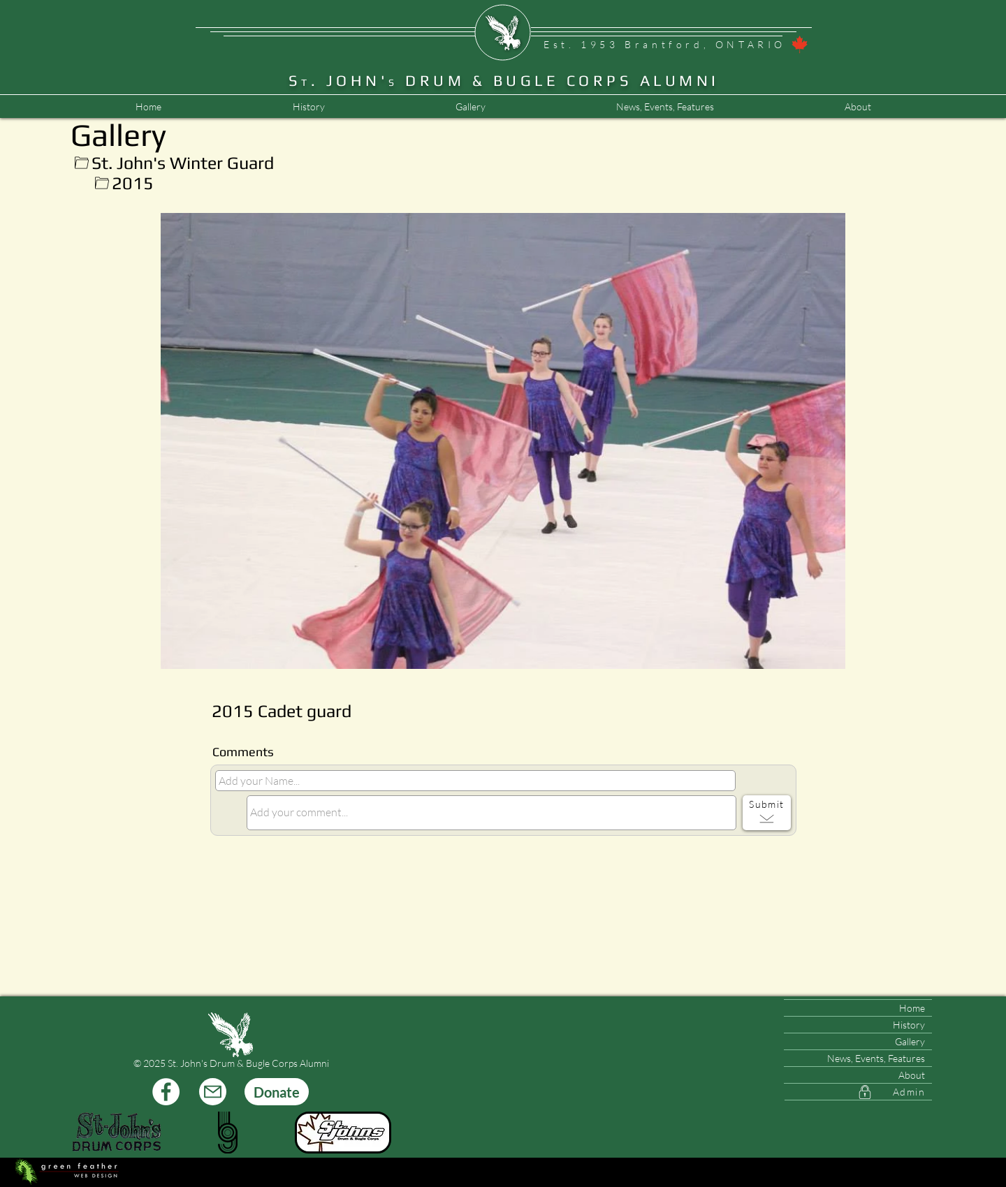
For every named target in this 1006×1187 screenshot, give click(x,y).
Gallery (910, 1041)
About (911, 1075)
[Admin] (858, 1092)
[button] (665, 106)
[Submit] (767, 812)
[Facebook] (166, 1091)
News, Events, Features (876, 1058)
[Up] (81, 163)
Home (912, 1008)
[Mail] (212, 1091)
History (909, 1025)
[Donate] (277, 1091)
